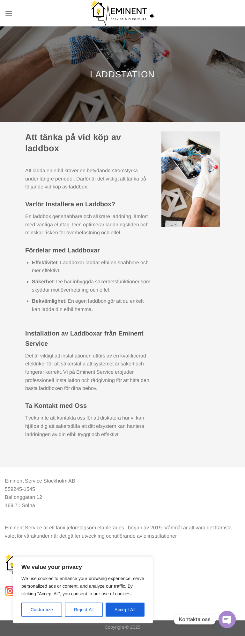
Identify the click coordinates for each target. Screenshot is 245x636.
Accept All (125, 609)
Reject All (84, 609)
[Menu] (8, 13)
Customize (42, 609)
